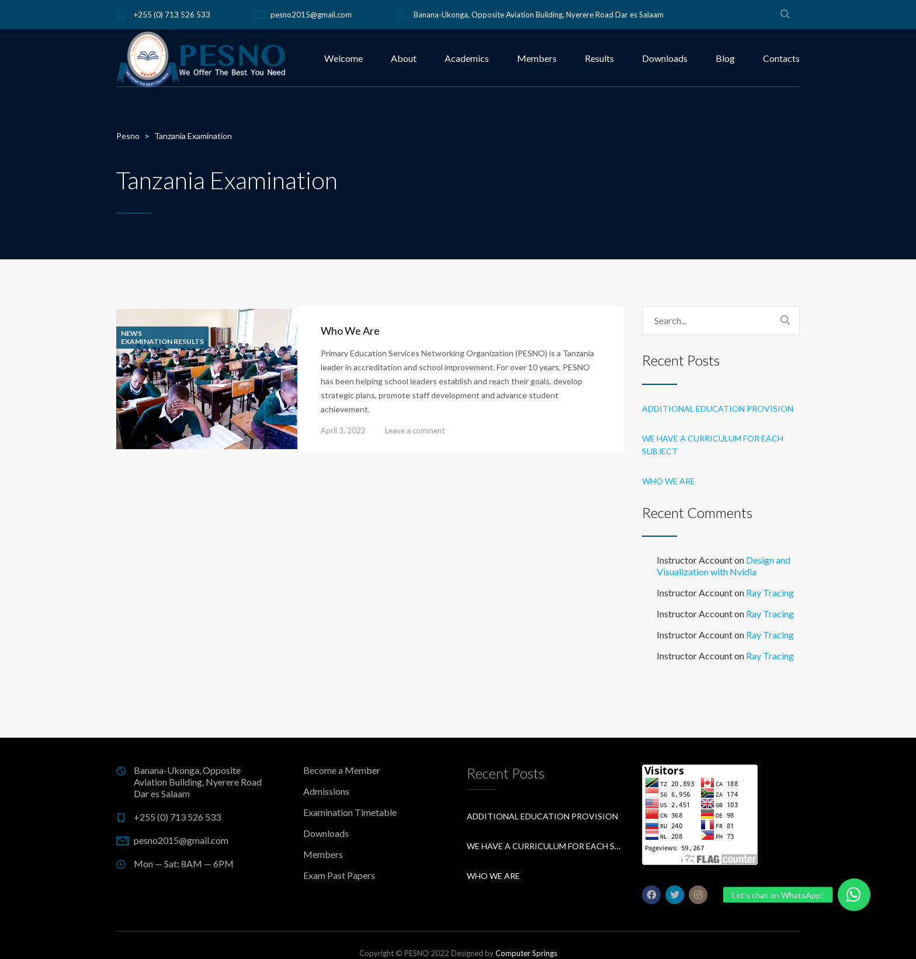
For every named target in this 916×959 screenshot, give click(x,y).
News (131, 333)
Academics (467, 58)
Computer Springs (526, 953)
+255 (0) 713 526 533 (172, 14)
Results (599, 58)
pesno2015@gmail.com (311, 14)
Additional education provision (717, 409)
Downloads (665, 58)
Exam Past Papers (339, 875)
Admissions (326, 791)
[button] (854, 894)
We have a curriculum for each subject (712, 444)
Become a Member (341, 770)
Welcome (343, 58)
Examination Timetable (350, 812)
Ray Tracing (770, 592)
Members (537, 58)
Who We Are (350, 330)
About (404, 58)
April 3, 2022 (343, 430)
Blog (725, 58)
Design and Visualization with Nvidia (723, 565)
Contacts (781, 58)
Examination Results (162, 341)
